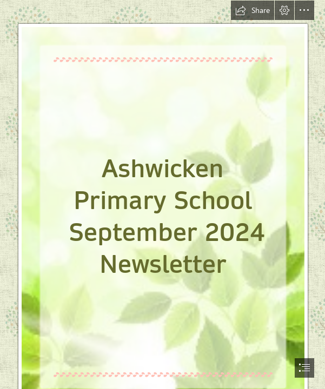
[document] (162, 194)
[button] (252, 10)
